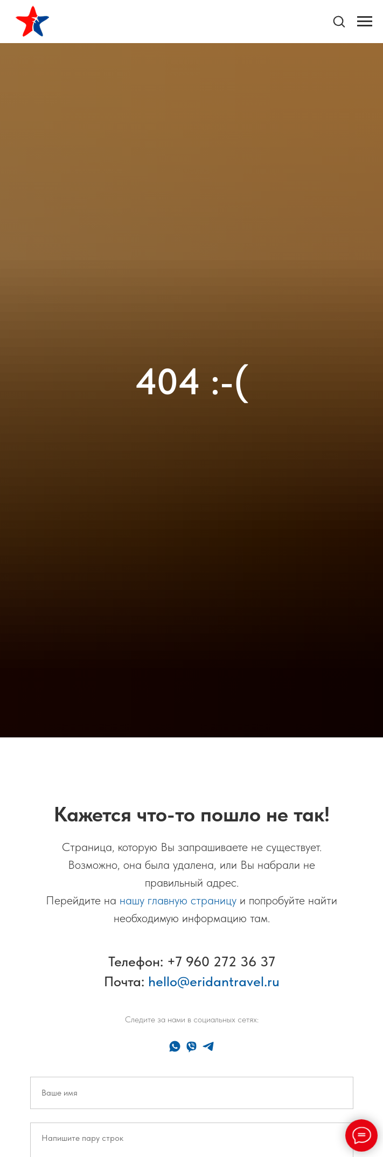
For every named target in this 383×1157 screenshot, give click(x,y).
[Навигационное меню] (364, 21)
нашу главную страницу (178, 900)
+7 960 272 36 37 (221, 961)
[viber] (191, 1046)
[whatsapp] (175, 1046)
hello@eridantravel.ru (214, 981)
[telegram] (208, 1046)
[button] (338, 21)
